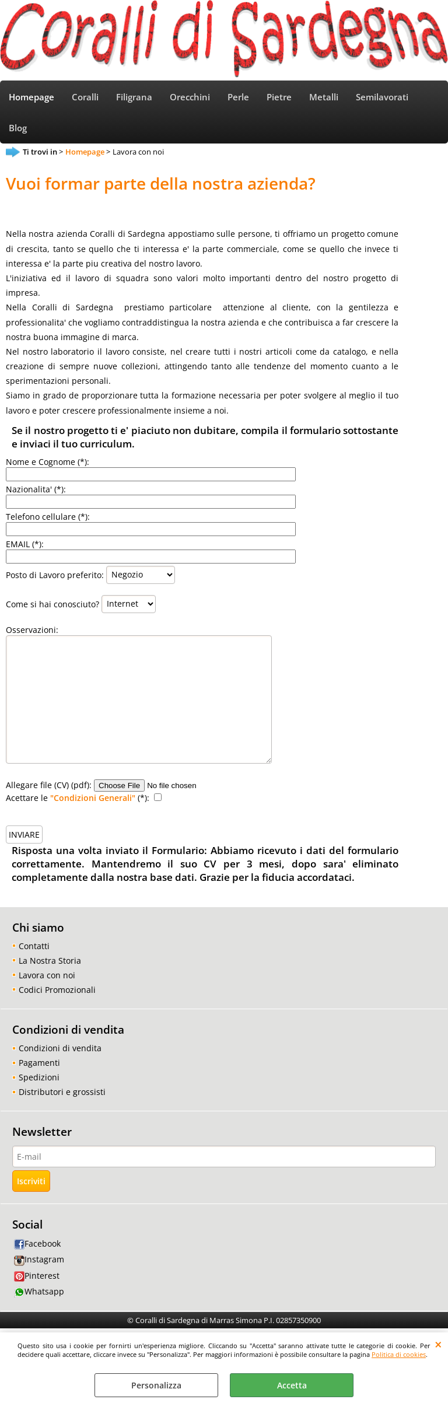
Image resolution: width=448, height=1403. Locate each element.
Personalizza (156, 1385)
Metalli (323, 97)
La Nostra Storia (50, 960)
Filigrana (134, 97)
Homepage (31, 97)
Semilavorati (382, 97)
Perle (238, 97)
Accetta (292, 1385)
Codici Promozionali (57, 989)
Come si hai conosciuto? (52, 603)
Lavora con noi (47, 975)
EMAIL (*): (25, 544)
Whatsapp (39, 1291)
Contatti (34, 945)
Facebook (37, 1243)
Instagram (39, 1259)
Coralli (85, 97)
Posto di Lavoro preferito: (55, 574)
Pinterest (37, 1275)
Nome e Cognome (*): (47, 461)
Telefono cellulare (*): (48, 516)
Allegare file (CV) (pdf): (49, 784)
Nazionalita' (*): (36, 489)
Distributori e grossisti (62, 1091)
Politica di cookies (399, 1354)
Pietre (279, 97)
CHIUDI (438, 1344)
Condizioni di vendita (60, 1048)
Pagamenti (39, 1062)
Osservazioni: (32, 629)
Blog (18, 128)
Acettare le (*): (77, 797)
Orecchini (190, 97)
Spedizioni (39, 1077)
